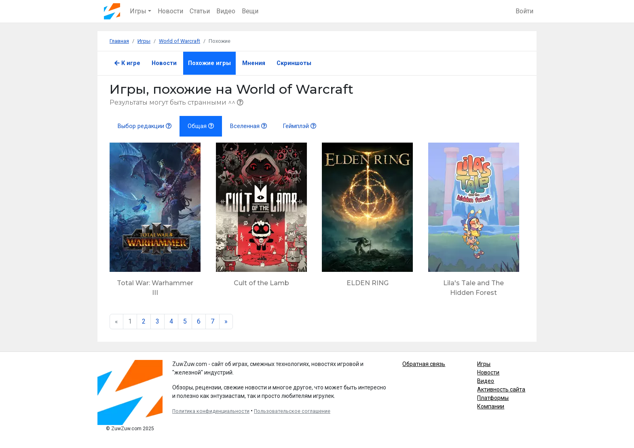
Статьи (200, 11)
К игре (127, 63)
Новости (170, 11)
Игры (483, 364)
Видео (225, 11)
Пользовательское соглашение (292, 411)
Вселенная (248, 126)
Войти (524, 11)
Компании (490, 406)
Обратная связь (423, 364)
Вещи (250, 11)
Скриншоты (294, 63)
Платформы (493, 398)
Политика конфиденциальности (210, 411)
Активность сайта (501, 389)
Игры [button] (138, 11)
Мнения (253, 63)
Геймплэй (299, 126)
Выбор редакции (144, 126)
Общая (201, 126)
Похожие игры (209, 63)
